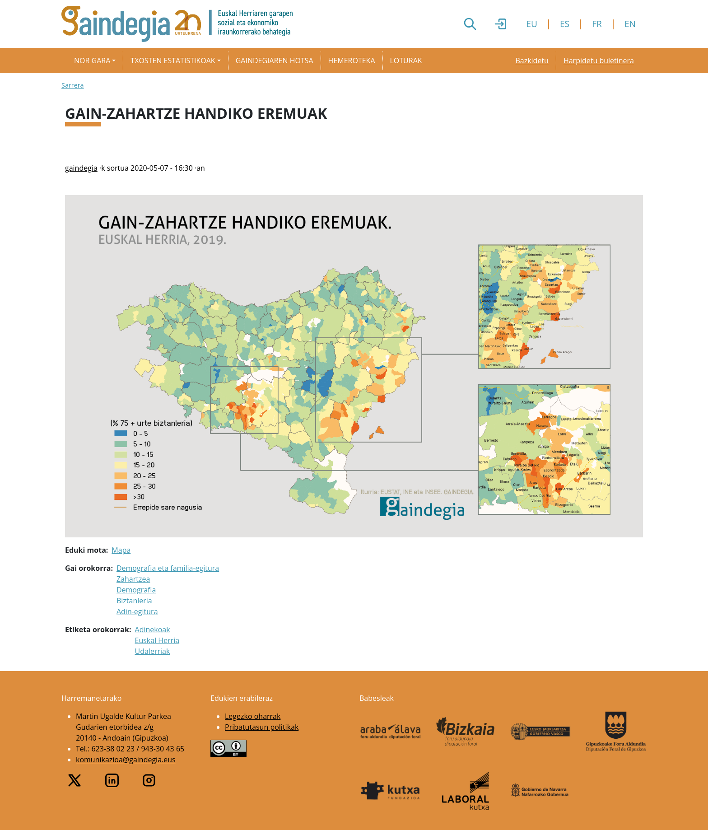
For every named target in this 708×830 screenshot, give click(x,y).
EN (630, 24)
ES (564, 24)
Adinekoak (152, 629)
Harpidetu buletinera (599, 60)
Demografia (136, 590)
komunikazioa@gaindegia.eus (126, 760)
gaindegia (81, 168)
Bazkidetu (531, 60)
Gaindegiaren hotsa (274, 60)
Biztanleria (134, 601)
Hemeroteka (351, 60)
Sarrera (72, 85)
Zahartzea (133, 579)
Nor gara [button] (92, 60)
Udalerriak (152, 651)
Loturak (406, 60)
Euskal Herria (157, 640)
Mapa (121, 550)
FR (597, 24)
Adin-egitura (137, 611)
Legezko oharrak (252, 716)
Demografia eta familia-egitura (167, 568)
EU (531, 24)
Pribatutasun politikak (261, 727)
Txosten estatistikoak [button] (172, 60)
